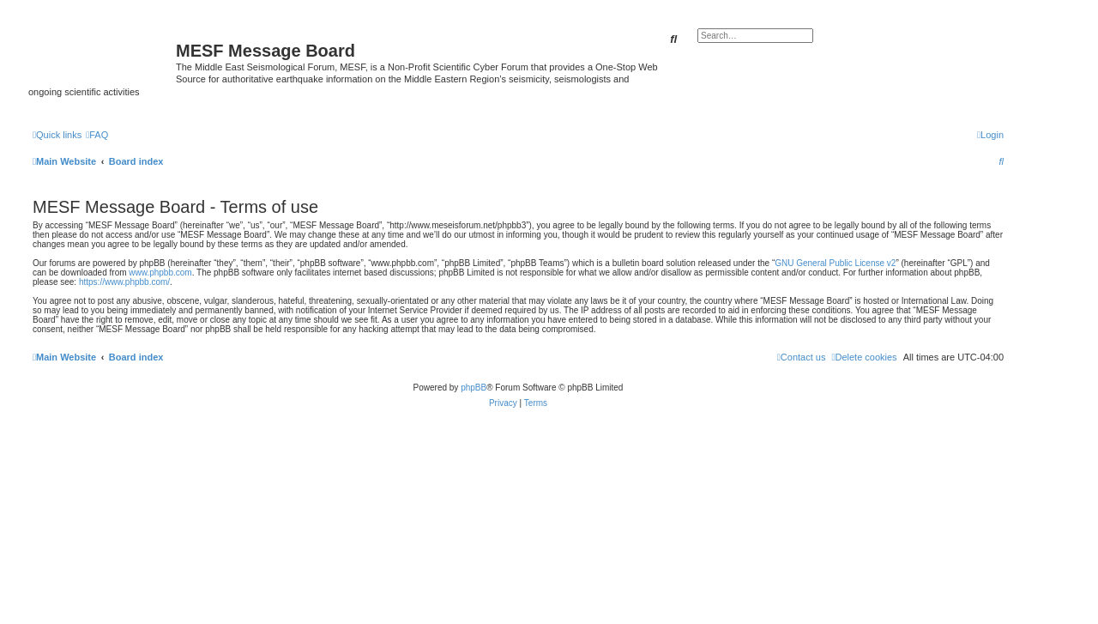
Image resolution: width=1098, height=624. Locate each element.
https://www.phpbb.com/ (124, 282)
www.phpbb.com (160, 272)
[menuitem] (97, 134)
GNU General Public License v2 (835, 263)
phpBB (473, 387)
